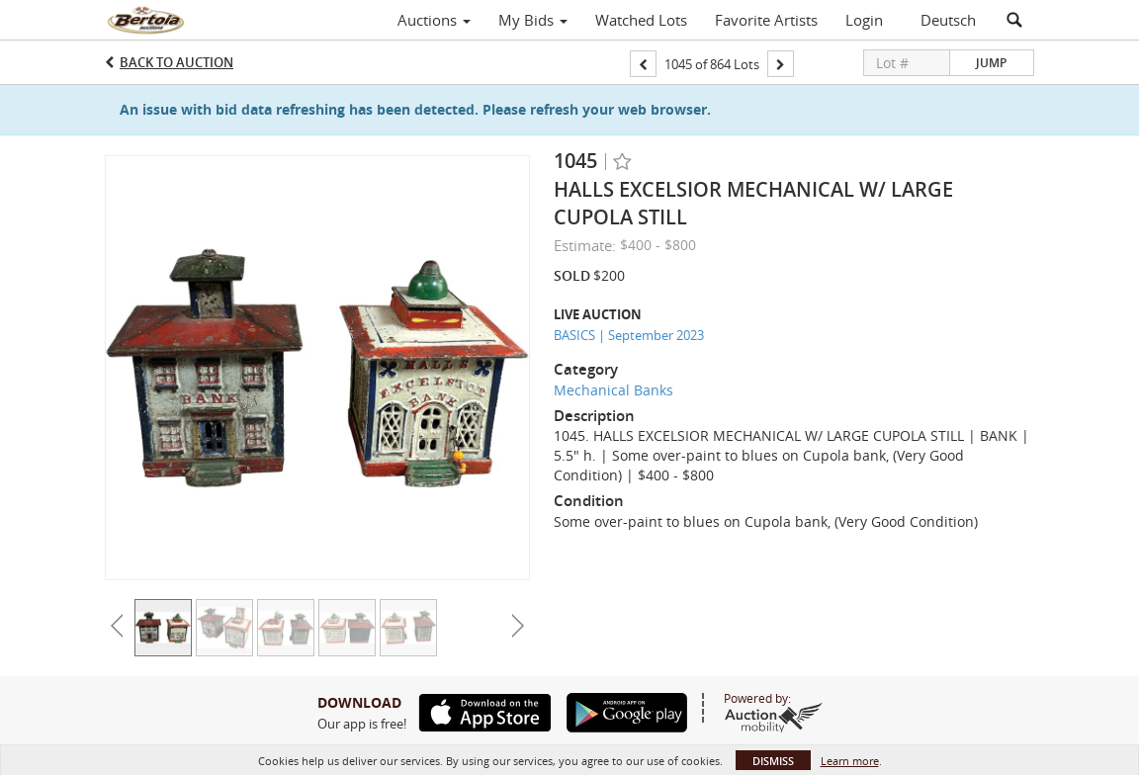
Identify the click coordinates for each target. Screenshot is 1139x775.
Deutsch (948, 20)
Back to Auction (176, 62)
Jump (991, 62)
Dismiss (773, 760)
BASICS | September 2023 (629, 335)
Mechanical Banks (613, 390)
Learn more (850, 760)
